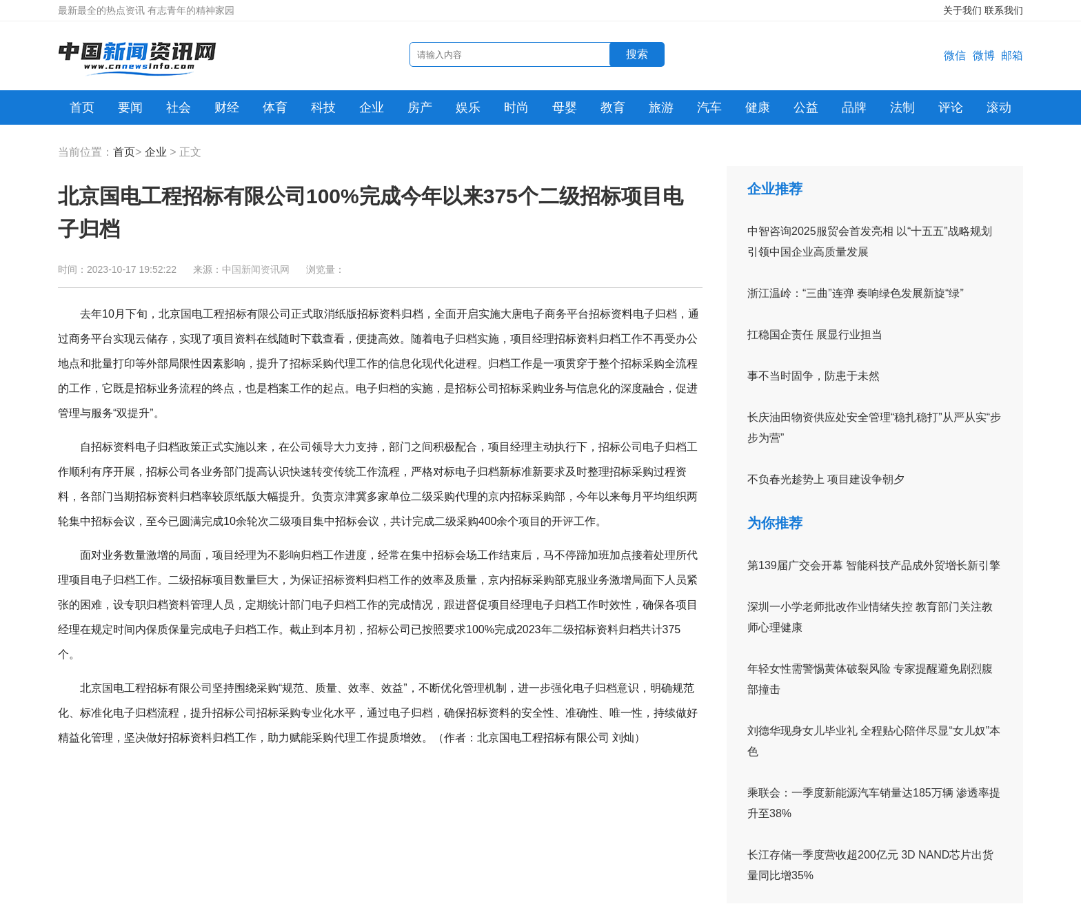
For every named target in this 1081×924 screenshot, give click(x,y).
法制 (902, 107)
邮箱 (1012, 55)
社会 (178, 107)
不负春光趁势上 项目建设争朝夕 (826, 479)
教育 (612, 107)
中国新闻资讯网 (256, 269)
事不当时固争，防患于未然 (813, 376)
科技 (323, 107)
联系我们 (1003, 10)
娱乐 (468, 107)
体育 (275, 107)
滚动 (999, 107)
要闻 (130, 107)
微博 (984, 55)
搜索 (637, 54)
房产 (419, 107)
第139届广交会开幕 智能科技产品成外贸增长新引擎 (873, 565)
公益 (806, 107)
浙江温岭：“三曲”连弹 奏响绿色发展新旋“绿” (855, 293)
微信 (955, 55)
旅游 (661, 107)
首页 (82, 107)
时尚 (516, 107)
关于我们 (962, 10)
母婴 (564, 107)
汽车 (709, 107)
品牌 (854, 107)
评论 (950, 107)
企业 (371, 107)
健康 (757, 107)
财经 (226, 107)
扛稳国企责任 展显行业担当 (814, 334)
